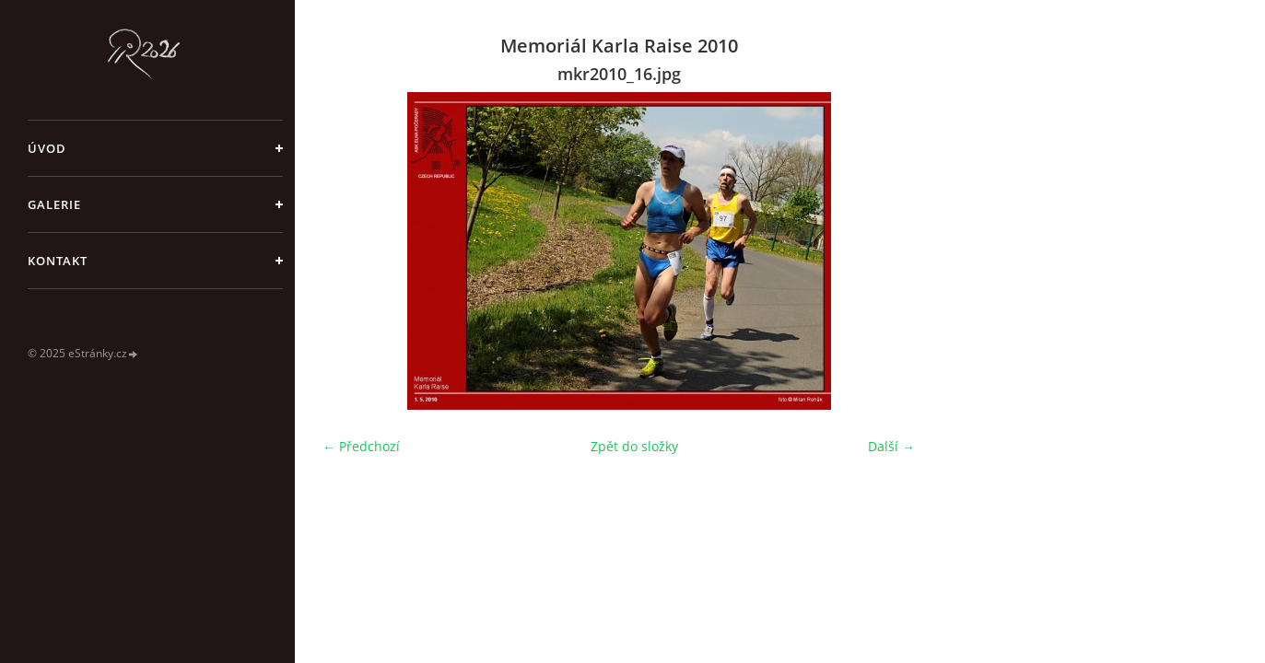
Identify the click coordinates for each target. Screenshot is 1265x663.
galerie (54, 204)
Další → (891, 446)
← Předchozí (361, 446)
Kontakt (58, 260)
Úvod (47, 148)
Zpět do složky (634, 446)
